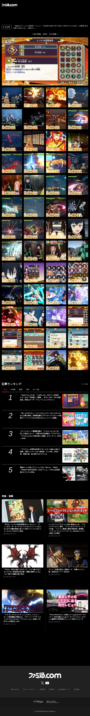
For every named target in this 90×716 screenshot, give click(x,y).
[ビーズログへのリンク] (53, 702)
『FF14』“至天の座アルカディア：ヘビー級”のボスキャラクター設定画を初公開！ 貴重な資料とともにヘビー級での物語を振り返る (22, 572)
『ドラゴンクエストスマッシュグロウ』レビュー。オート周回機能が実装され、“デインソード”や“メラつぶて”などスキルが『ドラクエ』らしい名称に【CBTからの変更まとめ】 (22, 618)
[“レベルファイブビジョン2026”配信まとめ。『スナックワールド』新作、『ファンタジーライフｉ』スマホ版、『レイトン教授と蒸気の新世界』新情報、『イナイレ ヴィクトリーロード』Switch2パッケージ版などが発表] (67, 510)
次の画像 (52, 34)
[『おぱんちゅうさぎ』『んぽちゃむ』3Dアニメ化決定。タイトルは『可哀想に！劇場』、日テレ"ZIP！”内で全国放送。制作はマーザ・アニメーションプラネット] (75, 401)
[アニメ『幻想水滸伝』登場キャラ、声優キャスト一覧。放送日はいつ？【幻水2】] (67, 556)
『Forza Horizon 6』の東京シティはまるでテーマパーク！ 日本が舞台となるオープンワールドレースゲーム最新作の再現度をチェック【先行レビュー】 (67, 617)
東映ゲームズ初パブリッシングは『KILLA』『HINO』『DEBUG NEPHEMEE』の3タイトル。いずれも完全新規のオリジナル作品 (40, 469)
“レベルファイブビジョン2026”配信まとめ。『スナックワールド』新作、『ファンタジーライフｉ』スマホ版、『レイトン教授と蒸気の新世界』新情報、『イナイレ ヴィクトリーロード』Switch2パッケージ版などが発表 (67, 529)
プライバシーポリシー (29, 689)
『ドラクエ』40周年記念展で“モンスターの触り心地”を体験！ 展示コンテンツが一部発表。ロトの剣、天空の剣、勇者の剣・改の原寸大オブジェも (40, 451)
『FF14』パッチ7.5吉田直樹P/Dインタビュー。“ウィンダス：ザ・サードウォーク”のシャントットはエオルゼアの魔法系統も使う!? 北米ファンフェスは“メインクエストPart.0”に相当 (22, 528)
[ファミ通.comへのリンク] (9, 5)
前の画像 (37, 34)
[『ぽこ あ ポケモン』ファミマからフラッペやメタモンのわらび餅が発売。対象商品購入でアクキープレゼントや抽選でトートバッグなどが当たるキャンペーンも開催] (75, 419)
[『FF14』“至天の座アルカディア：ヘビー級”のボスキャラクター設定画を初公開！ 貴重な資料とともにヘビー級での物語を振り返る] (22, 556)
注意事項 (51, 689)
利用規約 (42, 689)
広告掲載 (76, 689)
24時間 (12, 389)
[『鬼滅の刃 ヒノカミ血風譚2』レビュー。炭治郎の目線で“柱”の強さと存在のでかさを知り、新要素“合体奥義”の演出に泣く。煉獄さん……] (12, 97)
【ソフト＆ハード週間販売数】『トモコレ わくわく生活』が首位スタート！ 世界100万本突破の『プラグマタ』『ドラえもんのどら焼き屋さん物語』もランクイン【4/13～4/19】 (40, 434)
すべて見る (84, 384)
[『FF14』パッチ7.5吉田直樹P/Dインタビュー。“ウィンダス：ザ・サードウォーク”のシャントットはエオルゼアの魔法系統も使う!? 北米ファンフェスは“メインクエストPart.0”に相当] (22, 510)
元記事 (6, 27)
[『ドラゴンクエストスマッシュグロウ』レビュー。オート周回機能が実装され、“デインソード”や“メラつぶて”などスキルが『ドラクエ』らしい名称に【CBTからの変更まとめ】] (22, 601)
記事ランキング (11, 383)
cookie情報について (64, 689)
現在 (5, 389)
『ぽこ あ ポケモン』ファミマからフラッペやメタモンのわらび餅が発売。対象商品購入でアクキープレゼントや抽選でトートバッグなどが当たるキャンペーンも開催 (40, 415)
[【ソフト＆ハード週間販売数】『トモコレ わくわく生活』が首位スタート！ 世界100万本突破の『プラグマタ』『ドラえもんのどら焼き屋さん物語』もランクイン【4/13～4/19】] (75, 437)
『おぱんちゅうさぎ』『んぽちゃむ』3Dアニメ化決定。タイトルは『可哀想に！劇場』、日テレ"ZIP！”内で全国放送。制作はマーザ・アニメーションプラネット (40, 397)
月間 (27, 389)
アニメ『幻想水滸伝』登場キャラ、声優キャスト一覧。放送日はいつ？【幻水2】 (67, 571)
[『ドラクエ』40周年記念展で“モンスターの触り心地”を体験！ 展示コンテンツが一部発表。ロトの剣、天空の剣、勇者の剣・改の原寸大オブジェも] (75, 455)
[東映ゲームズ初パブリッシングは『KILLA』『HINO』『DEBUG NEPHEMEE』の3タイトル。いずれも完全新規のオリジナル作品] (75, 473)
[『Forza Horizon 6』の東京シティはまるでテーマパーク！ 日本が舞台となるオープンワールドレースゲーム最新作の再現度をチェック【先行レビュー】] (67, 601)
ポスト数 (36, 389)
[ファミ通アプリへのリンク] (38, 702)
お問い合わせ (15, 689)
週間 (20, 389)
